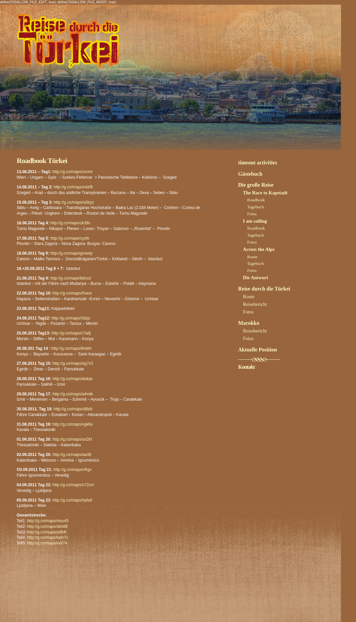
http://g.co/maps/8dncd (70, 278)
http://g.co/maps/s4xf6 (73, 187)
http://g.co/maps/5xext (72, 293)
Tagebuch (255, 206)
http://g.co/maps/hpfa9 (72, 500)
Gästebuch (250, 174)
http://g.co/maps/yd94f (46, 532)
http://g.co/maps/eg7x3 (73, 363)
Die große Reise (255, 185)
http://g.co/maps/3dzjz (71, 318)
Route (252, 256)
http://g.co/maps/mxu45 (48, 520)
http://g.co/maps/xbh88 (47, 526)
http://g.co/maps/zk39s (70, 223)
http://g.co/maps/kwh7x (47, 537)
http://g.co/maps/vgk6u (73, 424)
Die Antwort (255, 277)
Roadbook (256, 199)
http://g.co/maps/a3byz (74, 202)
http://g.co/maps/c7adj (71, 333)
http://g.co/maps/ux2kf (72, 439)
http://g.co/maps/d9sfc (73, 409)
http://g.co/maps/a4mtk (73, 394)
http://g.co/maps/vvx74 (47, 543)
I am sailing (255, 221)
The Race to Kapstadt (265, 192)
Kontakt (246, 367)
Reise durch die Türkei (264, 289)
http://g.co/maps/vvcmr (73, 171)
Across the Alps (258, 249)
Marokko (248, 323)
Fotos (252, 213)
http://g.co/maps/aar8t (72, 454)
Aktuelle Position (257, 349)
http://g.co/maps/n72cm (73, 485)
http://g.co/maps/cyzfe (69, 238)
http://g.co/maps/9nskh (72, 348)
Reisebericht (255, 304)
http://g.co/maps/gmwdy (71, 253)
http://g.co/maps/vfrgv (73, 469)
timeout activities (257, 162)
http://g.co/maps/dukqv (73, 378)
